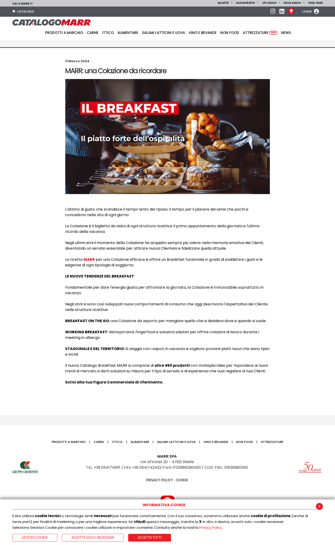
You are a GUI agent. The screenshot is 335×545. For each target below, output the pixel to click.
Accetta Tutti (149, 537)
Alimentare (127, 32)
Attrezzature (260, 32)
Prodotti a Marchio (64, 32)
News (286, 32)
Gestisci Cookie (35, 537)
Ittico (108, 32)
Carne (92, 32)
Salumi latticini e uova (163, 32)
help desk (315, 3)
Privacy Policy (210, 527)
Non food (229, 32)
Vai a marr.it (22, 4)
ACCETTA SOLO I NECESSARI (92, 537)
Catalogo (23, 11)
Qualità (223, 3)
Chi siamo (269, 3)
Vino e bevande (203, 32)
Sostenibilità (245, 3)
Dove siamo (292, 3)
